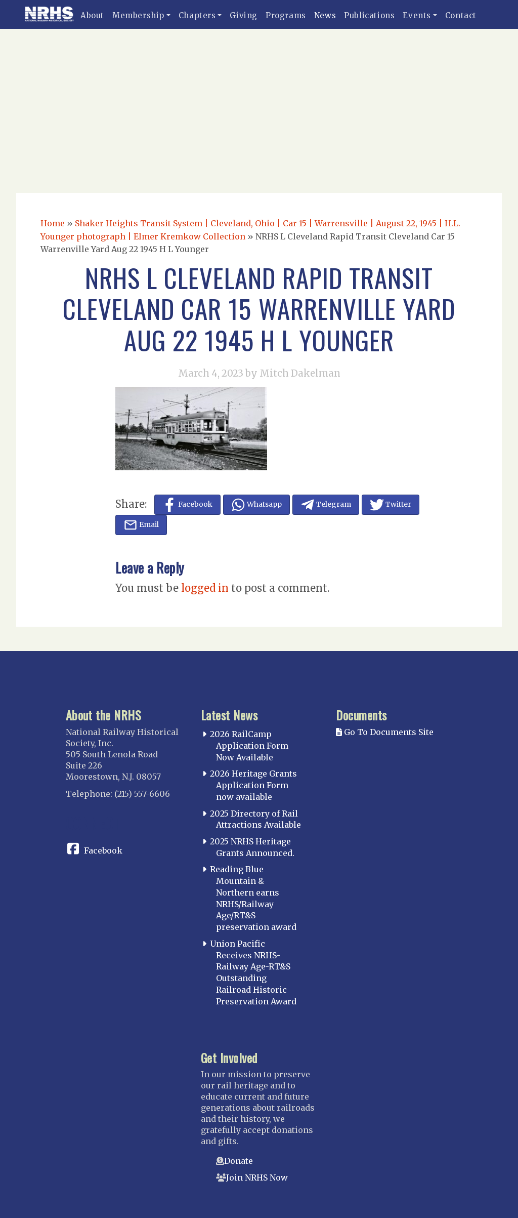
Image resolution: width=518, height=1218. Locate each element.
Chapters (197, 15)
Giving (243, 15)
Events (417, 15)
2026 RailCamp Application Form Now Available (249, 745)
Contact (461, 15)
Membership (138, 15)
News (325, 15)
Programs (286, 15)
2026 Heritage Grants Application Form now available (253, 785)
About (92, 15)
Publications (369, 15)
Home (52, 223)
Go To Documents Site (385, 732)
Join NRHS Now (257, 1177)
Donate (238, 1161)
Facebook (103, 850)
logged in (205, 588)
